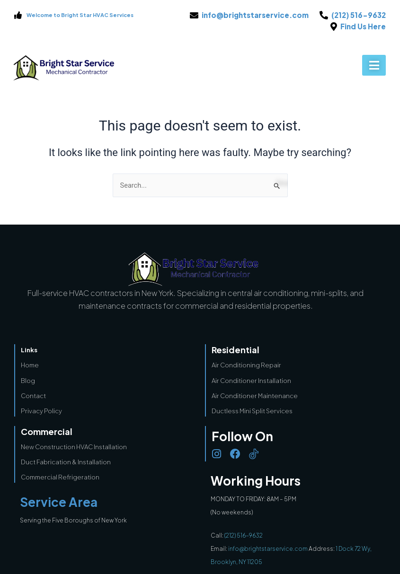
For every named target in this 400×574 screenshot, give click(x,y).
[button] (374, 65)
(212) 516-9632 (243, 535)
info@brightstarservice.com (268, 548)
